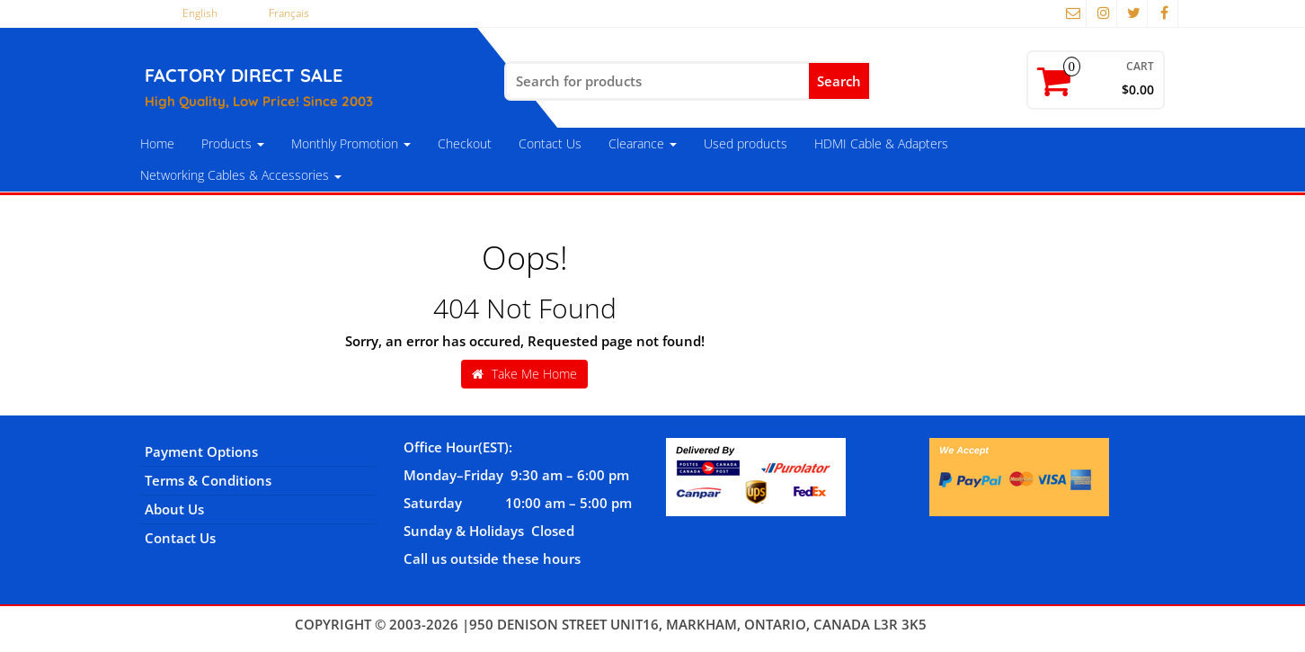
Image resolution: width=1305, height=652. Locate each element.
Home (157, 143)
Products (232, 143)
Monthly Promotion (351, 143)
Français (289, 13)
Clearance (642, 143)
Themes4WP (970, 624)
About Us (174, 509)
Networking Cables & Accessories (241, 174)
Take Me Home (524, 373)
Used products (745, 143)
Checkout (465, 143)
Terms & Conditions (208, 480)
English (200, 13)
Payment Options (201, 451)
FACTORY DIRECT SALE (243, 75)
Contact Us (550, 143)
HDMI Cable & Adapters (881, 143)
